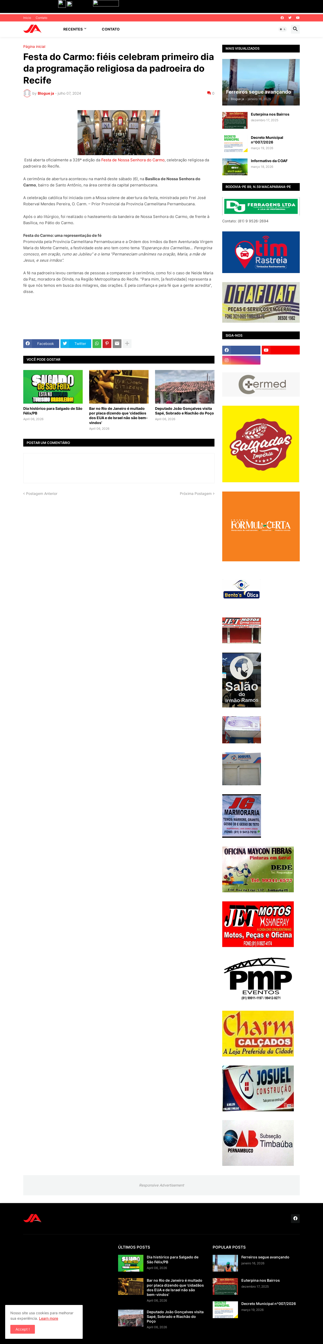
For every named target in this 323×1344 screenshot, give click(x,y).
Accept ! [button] (23, 1329)
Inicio (27, 18)
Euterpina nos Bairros (270, 114)
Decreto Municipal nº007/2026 (267, 139)
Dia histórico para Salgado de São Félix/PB (52, 410)
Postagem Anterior (41, 493)
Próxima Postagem (196, 493)
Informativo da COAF (269, 160)
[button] (282, 29)
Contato (41, 18)
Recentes (73, 29)
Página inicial (34, 46)
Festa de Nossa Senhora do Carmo (133, 159)
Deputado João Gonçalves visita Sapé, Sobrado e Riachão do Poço (184, 410)
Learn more (48, 1318)
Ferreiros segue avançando (265, 1257)
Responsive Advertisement (161, 1185)
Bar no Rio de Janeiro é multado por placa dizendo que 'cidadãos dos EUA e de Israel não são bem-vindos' (118, 415)
